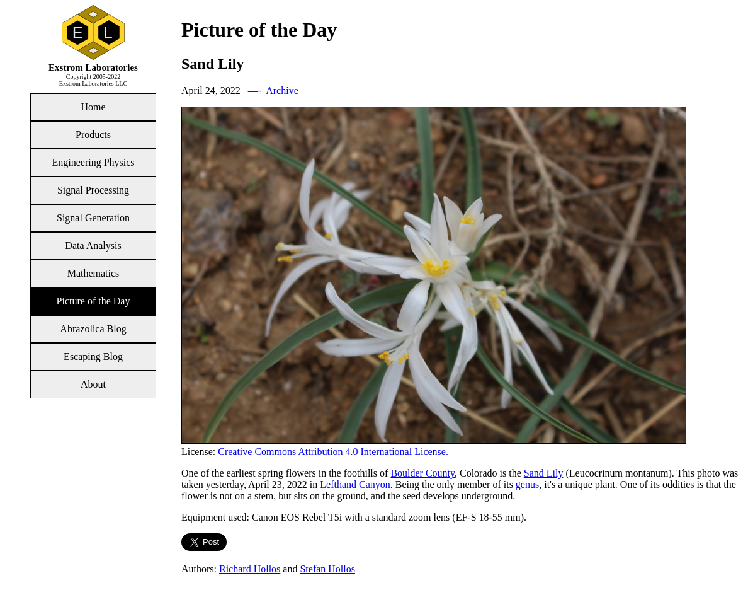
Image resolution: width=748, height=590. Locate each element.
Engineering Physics (93, 162)
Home (93, 106)
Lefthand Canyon (355, 484)
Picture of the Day (93, 301)
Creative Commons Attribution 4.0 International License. (333, 451)
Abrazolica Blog (93, 328)
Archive (282, 90)
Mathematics (93, 273)
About (93, 384)
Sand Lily (544, 473)
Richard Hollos (249, 569)
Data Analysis (93, 245)
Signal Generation (93, 217)
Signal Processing (93, 190)
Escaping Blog (93, 356)
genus (527, 484)
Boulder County (422, 473)
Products (93, 134)
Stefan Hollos (327, 569)
